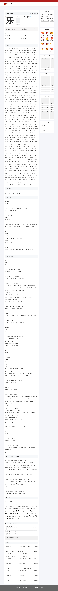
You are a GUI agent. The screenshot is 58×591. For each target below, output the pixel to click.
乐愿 (13, 157)
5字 (48, 58)
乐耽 (10, 90)
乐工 (21, 181)
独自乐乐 (18, 75)
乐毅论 (13, 137)
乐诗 (6, 124)
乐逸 (8, 121)
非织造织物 (51, 107)
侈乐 (14, 110)
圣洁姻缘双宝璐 (24, 563)
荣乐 (6, 99)
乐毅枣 (20, 59)
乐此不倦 (8, 59)
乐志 (22, 50)
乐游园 (8, 108)
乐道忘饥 (17, 57)
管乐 (31, 146)
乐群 (29, 66)
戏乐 (15, 181)
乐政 (34, 146)
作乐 (34, 137)
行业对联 (47, 18)
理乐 (23, 161)
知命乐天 (13, 70)
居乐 (32, 70)
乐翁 (25, 57)
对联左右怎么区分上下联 (45, 125)
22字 (52, 67)
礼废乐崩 (19, 128)
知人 (51, 111)
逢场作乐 (29, 68)
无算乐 (34, 164)
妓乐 (21, 141)
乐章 (22, 52)
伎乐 (26, 182)
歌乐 (9, 175)
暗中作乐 (25, 70)
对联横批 (51, 22)
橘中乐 (32, 61)
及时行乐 (21, 152)
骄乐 (34, 115)
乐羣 (35, 79)
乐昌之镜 (20, 179)
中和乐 (30, 177)
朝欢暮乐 (34, 144)
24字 (45, 69)
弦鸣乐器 (16, 179)
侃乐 (29, 90)
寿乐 (21, 72)
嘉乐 (17, 90)
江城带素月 (7, 580)
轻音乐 (14, 50)
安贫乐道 (15, 159)
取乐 (22, 121)
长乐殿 (24, 146)
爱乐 (30, 104)
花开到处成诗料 (8, 546)
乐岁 (20, 90)
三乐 (32, 54)
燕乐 (19, 115)
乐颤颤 (18, 184)
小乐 (33, 152)
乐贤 (22, 115)
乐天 (25, 48)
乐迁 (21, 66)
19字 (42, 67)
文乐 (29, 182)
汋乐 (17, 48)
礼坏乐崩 (9, 153)
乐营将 (13, 132)
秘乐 (23, 132)
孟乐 (23, 72)
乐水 (23, 177)
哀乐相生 (30, 115)
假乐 (18, 166)
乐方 (6, 146)
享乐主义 (30, 83)
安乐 (14, 48)
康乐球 (29, 74)
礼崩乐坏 (19, 68)
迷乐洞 (11, 182)
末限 (47, 113)
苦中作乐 (30, 81)
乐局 (7, 70)
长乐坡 (32, 182)
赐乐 (12, 88)
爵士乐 (24, 61)
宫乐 (7, 72)
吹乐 (16, 81)
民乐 (26, 132)
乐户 (21, 161)
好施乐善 (9, 150)
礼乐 (33, 184)
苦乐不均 (28, 59)
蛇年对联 (51, 40)
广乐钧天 (8, 86)
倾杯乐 (33, 124)
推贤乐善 (24, 63)
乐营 (10, 68)
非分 (47, 103)
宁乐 (14, 139)
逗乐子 (32, 159)
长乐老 (28, 57)
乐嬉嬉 (35, 119)
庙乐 (35, 166)
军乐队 (31, 119)
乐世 (27, 179)
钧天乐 (24, 104)
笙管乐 (9, 124)
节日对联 (42, 16)
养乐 (10, 77)
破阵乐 (16, 150)
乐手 (19, 86)
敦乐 (16, 106)
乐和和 (35, 81)
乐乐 (27, 104)
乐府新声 (18, 121)
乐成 (34, 112)
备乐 (27, 95)
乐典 (15, 161)
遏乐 (21, 75)
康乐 (35, 48)
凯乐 (20, 97)
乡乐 (30, 50)
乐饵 (35, 110)
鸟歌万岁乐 (26, 115)
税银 (51, 103)
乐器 (7, 184)
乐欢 (24, 135)
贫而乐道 (17, 99)
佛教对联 (47, 22)
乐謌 (12, 48)
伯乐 (6, 153)
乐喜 (8, 52)
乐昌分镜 (34, 97)
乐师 (24, 173)
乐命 (24, 117)
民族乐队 (17, 117)
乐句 (25, 99)
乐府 (7, 182)
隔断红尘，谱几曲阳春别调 (10, 551)
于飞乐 (9, 146)
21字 (49, 67)
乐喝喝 (11, 110)
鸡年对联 (42, 51)
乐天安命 (29, 124)
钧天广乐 (14, 108)
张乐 (23, 130)
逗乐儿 (12, 175)
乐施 (10, 126)
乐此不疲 (31, 57)
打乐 (25, 157)
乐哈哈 (16, 128)
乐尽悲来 (21, 137)
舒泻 (47, 109)
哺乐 (18, 170)
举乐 (8, 106)
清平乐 (9, 177)
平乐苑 (17, 72)
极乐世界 (24, 128)
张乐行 (29, 77)
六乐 (24, 175)
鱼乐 (18, 159)
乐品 (19, 74)
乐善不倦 (26, 81)
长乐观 (11, 50)
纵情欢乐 (25, 77)
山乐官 (21, 103)
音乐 (23, 181)
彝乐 (13, 115)
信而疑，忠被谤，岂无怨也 (26, 558)
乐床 (27, 139)
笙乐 (11, 108)
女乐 (11, 152)
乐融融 (29, 110)
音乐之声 (16, 168)
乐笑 (35, 104)
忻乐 (26, 130)
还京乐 (24, 126)
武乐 (24, 166)
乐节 (14, 182)
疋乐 (26, 97)
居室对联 (47, 20)
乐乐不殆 (20, 110)
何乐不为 (32, 155)
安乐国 (21, 57)
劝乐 (16, 77)
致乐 (35, 152)
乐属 (22, 68)
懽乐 (29, 179)
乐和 (6, 168)
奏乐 (16, 54)
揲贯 (42, 107)
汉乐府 (16, 144)
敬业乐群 (28, 61)
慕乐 (7, 181)
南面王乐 (16, 126)
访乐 (19, 168)
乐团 (34, 86)
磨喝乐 (32, 106)
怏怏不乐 (12, 54)
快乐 (33, 177)
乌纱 (51, 109)
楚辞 (42, 109)
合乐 (17, 52)
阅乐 (34, 135)
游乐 (25, 144)
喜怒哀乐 (8, 54)
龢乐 (30, 152)
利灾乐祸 (16, 79)
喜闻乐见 (26, 170)
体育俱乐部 (19, 108)
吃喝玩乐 (13, 141)
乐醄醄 (22, 106)
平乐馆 (8, 170)
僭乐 (31, 112)
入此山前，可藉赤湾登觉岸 (10, 573)
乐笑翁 (33, 101)
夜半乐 (19, 77)
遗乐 (11, 99)
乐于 (7, 132)
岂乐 (29, 148)
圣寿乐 (19, 54)
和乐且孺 (19, 130)
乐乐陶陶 (25, 121)
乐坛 (7, 166)
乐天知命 (21, 99)
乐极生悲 (12, 81)
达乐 (29, 161)
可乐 (15, 164)
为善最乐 (25, 75)
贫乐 (13, 95)
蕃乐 (14, 88)
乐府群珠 (30, 164)
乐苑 (26, 88)
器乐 (11, 52)
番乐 (15, 157)
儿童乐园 (19, 124)
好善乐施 (12, 59)
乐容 (22, 77)
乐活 (10, 95)
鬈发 (42, 113)
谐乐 (23, 81)
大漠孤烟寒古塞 (8, 575)
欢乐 (33, 166)
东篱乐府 (17, 119)
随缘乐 (8, 161)
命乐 (18, 157)
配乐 (30, 139)
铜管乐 (17, 173)
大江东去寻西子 (24, 551)
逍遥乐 (35, 90)
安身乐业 (13, 119)
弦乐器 (29, 132)
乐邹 (7, 90)
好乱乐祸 (19, 81)
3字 (42, 58)
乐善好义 (33, 168)
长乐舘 (31, 157)
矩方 (42, 105)
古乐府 (11, 166)
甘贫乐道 (20, 182)
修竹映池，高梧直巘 (25, 573)
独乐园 (34, 170)
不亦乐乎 (34, 50)
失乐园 (28, 106)
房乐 (18, 103)
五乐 (29, 112)
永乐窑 (11, 104)
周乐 (31, 175)
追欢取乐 (11, 74)
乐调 (17, 50)
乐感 (14, 112)
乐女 (27, 99)
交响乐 (17, 139)
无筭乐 (35, 157)
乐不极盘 (6, 101)
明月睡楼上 (7, 565)
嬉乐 (26, 124)
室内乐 (25, 74)
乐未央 (17, 104)
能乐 (28, 150)
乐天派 (33, 68)
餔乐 (26, 150)
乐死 (12, 112)
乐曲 (28, 50)
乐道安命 (12, 103)
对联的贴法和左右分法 (45, 127)
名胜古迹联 (47, 14)
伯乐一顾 (8, 88)
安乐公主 (17, 137)
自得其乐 (21, 157)
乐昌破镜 (20, 104)
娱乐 (21, 175)
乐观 (13, 150)
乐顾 (16, 66)
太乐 (14, 117)
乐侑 (19, 79)
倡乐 (23, 170)
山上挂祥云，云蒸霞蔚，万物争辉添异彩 (11, 556)
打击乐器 (16, 155)
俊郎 (51, 113)
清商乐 (26, 181)
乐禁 (27, 103)
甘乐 (12, 86)
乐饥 (32, 74)
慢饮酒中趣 (7, 570)
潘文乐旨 (9, 66)
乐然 (9, 135)
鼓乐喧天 (17, 97)
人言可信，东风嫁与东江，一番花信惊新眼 (27, 546)
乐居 (32, 110)
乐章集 (21, 117)
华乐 (26, 153)
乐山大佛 (31, 72)
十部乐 (35, 148)
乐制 (25, 92)
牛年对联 (47, 35)
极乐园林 (35, 126)
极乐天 (34, 83)
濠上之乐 (28, 159)
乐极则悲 (11, 139)
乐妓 (29, 86)
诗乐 (23, 101)
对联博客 (50, 0)
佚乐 (23, 83)
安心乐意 (18, 164)
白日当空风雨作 (24, 553)
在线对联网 (6, 0)
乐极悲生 (32, 63)
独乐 (7, 137)
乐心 (28, 108)
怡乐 (10, 70)
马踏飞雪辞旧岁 (8, 558)
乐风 (32, 121)
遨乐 (10, 181)
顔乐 (27, 90)
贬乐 (11, 106)
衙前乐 (26, 54)
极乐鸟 (26, 83)
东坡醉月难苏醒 (24, 565)
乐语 (28, 88)
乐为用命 (6, 57)
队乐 (10, 72)
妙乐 (28, 153)
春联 (42, 14)
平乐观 (16, 153)
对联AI (53, 0)
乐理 (14, 146)
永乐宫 (34, 175)
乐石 (34, 70)
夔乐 (7, 61)
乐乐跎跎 (14, 166)
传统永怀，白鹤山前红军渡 (26, 568)
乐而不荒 (11, 159)
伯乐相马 (24, 59)
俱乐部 (17, 112)
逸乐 (13, 184)
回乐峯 (16, 130)
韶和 (47, 107)
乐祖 (14, 106)
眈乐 (7, 179)
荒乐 (6, 121)
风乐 (34, 72)
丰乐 (21, 112)
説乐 (13, 164)
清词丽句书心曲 (8, 563)
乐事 (28, 52)
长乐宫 (31, 170)
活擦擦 (47, 111)
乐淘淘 (17, 70)
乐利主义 (14, 101)
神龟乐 (6, 135)
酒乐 (15, 83)
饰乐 (7, 68)
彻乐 (20, 101)
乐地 (26, 110)
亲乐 (7, 104)
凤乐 (10, 184)
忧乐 (11, 170)
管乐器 (20, 132)
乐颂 (7, 79)
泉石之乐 (26, 141)
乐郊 (32, 179)
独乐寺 (17, 132)
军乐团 (19, 144)
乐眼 (13, 179)
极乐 (29, 54)
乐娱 (18, 181)
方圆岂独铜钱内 (8, 568)
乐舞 (24, 179)
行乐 (19, 175)
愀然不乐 (13, 57)
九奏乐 (17, 63)
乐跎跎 (33, 77)
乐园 (24, 95)
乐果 (25, 152)
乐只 (25, 139)
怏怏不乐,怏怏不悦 (29, 135)
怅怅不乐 (21, 139)
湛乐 (19, 66)
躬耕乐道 (30, 95)
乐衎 (27, 66)
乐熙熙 (13, 77)
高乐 (11, 117)
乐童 (24, 66)
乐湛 (8, 103)
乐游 (30, 52)
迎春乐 (12, 135)
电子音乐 (19, 150)
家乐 (29, 121)
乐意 (28, 130)
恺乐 (33, 104)
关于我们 (23, 587)
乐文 (22, 168)
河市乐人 (25, 137)
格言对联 (42, 20)
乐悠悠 (21, 61)
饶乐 (13, 181)
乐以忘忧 (20, 148)
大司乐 (13, 153)
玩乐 (13, 128)
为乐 (20, 52)
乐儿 (18, 83)
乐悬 (33, 99)
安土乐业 (14, 170)
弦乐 (10, 132)
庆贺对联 (42, 18)
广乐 (26, 108)
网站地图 (16, 587)
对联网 (9, 537)
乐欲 (32, 148)
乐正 (6, 150)
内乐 (7, 95)
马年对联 (42, 45)
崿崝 (47, 105)
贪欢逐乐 (25, 184)
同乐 (35, 161)
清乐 (19, 106)
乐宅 (35, 117)
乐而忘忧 (9, 83)
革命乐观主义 (7, 92)
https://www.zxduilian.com (13, 537)
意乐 (18, 135)
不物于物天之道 (24, 580)
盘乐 (34, 130)
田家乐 (12, 144)
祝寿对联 (51, 14)
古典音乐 (8, 144)
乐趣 (35, 173)
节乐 (15, 103)
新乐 (6, 155)
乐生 (34, 108)
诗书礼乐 (13, 72)
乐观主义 (25, 164)
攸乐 (34, 95)
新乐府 (25, 155)
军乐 (23, 112)
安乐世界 (12, 155)
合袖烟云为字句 (24, 570)
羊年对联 (47, 45)
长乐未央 (14, 152)
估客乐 (9, 48)
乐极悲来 (13, 90)
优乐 (10, 61)
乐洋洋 (23, 79)
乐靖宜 (31, 75)
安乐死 (29, 70)
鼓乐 (8, 173)
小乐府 (9, 81)
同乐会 (20, 126)
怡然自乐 (29, 101)
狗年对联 (47, 51)
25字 (49, 69)
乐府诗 (21, 166)
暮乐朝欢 (30, 97)
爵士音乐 (22, 88)
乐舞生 (13, 66)
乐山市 (31, 150)
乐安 (22, 48)
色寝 (42, 103)
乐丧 (32, 66)
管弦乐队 (22, 92)
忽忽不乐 (15, 92)
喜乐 (18, 152)
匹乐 (31, 153)
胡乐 (25, 50)
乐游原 (23, 153)
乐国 (6, 81)
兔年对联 (42, 40)
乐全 (6, 106)
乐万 (14, 99)
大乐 (22, 184)
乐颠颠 (10, 101)
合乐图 (8, 152)
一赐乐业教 (16, 86)
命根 (51, 105)
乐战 (26, 112)
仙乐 (29, 173)
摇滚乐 (21, 70)
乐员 (13, 83)
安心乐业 (27, 146)
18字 (52, 65)
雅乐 (21, 170)
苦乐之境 (20, 173)
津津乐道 (9, 119)
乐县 (14, 104)
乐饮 (24, 103)
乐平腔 (24, 159)
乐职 (13, 68)
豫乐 (21, 83)
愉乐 (32, 90)
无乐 (27, 152)
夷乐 (29, 137)
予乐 (24, 148)
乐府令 (23, 97)
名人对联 (51, 18)
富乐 (12, 92)
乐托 (30, 141)
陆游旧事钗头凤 (8, 553)
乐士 (19, 155)
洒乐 (6, 83)
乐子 (18, 101)
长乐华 (8, 130)
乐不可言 (8, 75)
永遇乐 (12, 177)
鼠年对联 (42, 35)
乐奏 (17, 146)
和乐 (12, 146)
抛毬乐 (16, 115)
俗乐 (15, 135)
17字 (49, 65)
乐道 (6, 119)
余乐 (14, 75)
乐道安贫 (26, 72)
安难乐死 (6, 77)
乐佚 (7, 115)
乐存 (15, 68)
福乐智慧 (27, 175)
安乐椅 (16, 124)
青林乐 (16, 59)
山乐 (6, 128)
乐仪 (22, 155)
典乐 (26, 161)
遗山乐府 (24, 119)
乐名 (27, 168)
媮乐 (31, 130)
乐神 (22, 95)
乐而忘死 (9, 157)
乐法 (35, 92)
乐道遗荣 (13, 61)
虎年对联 (51, 35)
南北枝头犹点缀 (24, 556)
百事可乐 (28, 128)
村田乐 (28, 157)
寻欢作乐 (30, 103)
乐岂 (28, 119)
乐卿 (30, 99)
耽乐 (7, 148)
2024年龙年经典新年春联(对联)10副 (46, 130)
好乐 (35, 99)
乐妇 (11, 173)
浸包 (42, 101)
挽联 (51, 16)
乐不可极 (12, 97)
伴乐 (32, 137)
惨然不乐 (23, 86)
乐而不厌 (32, 59)
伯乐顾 (18, 95)
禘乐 (28, 75)
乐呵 (20, 63)
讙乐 (28, 92)
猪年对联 (51, 51)
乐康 (16, 182)
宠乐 (26, 86)
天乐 (6, 48)
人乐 (27, 173)
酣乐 (25, 106)
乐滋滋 (23, 54)
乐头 (19, 153)
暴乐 (26, 79)
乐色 (34, 103)
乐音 (8, 155)
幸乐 (25, 52)
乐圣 (10, 141)
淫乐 (18, 161)
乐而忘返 (8, 97)
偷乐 (30, 168)
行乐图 (12, 124)
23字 (42, 69)
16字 (45, 65)
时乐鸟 (33, 52)
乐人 (7, 50)
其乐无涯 (31, 48)
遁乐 (28, 155)
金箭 (47, 101)
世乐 (8, 99)
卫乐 (22, 144)
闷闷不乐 (27, 117)
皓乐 (30, 181)
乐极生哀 (28, 63)
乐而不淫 (29, 184)
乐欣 (18, 92)
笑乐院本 (12, 130)
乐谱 (13, 126)
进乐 (8, 117)
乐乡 (20, 50)
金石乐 (17, 61)
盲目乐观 (33, 181)
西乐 (27, 166)
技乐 (10, 179)
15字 (42, 65)
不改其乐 (6, 159)
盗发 (42, 111)
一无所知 (51, 101)
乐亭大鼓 (13, 63)
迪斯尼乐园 (9, 63)
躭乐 (7, 141)
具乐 (11, 121)
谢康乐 (16, 175)
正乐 (28, 48)
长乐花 (35, 75)
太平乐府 (14, 121)
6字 (52, 58)
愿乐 (23, 110)
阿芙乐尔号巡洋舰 (29, 126)
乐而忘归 (12, 161)
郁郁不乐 (31, 92)
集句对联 (42, 22)
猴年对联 (51, 45)
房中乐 (16, 177)
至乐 (15, 184)
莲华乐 (25, 68)
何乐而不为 (12, 79)
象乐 (23, 141)
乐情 (35, 155)
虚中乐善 (32, 128)
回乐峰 (33, 139)
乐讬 (31, 88)
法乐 (6, 157)
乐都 (7, 74)
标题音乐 (12, 168)
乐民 (28, 79)
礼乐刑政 (9, 164)
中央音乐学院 (29, 144)
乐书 (32, 173)
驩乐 (31, 108)
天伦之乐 (32, 161)
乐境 (15, 95)
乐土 (23, 124)
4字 (45, 58)
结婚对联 (47, 16)
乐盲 (32, 132)
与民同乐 (23, 90)
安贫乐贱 (32, 79)
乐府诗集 (26, 177)
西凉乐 (22, 74)
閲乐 (32, 86)
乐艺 (25, 168)
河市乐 (17, 148)
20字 (45, 67)
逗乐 (22, 164)
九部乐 (11, 148)
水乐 (14, 173)
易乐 (10, 137)
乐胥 (6, 173)
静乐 (7, 110)
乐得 (7, 126)
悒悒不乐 (15, 74)
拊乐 (9, 112)
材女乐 (14, 52)
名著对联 (51, 20)
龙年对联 (47, 40)
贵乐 (23, 108)
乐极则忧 (19, 177)
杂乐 (10, 115)
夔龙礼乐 (34, 153)
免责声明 (19, 587)
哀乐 (20, 48)
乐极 (23, 150)
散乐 (14, 148)
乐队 (21, 159)
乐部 (16, 110)
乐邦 (10, 57)
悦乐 (34, 88)
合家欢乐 (18, 88)
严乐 (8, 168)
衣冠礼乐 (9, 128)
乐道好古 (32, 117)
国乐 (21, 119)
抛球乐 (20, 146)
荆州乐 (30, 166)
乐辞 (23, 182)
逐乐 (33, 141)
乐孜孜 (17, 141)
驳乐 (7, 139)
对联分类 (46, 0)
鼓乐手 (21, 135)
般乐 (27, 148)
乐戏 (26, 101)
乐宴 (12, 75)
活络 (23, 575)
